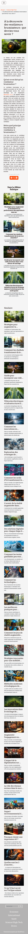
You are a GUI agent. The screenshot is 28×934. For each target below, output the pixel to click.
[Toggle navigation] (4, 2)
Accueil (3, 10)
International (14, 915)
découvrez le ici (8, 94)
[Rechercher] (12, 906)
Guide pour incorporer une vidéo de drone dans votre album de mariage (14, 261)
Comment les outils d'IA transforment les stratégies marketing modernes (13, 481)
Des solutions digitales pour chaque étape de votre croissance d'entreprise (14, 532)
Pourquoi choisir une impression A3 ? (13, 838)
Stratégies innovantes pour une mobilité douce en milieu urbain (13, 661)
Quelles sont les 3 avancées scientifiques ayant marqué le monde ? (12, 865)
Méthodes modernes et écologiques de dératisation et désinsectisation (13, 687)
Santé (14, 919)
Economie (14, 912)
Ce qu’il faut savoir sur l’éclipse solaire (12, 889)
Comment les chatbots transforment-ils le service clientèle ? (14, 236)
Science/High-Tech (11, 10)
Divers (14, 926)
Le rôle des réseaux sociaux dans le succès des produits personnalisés (14, 789)
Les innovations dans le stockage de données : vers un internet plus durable (13, 712)
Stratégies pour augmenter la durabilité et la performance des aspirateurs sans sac (14, 209)
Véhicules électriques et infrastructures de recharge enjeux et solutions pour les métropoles (14, 288)
